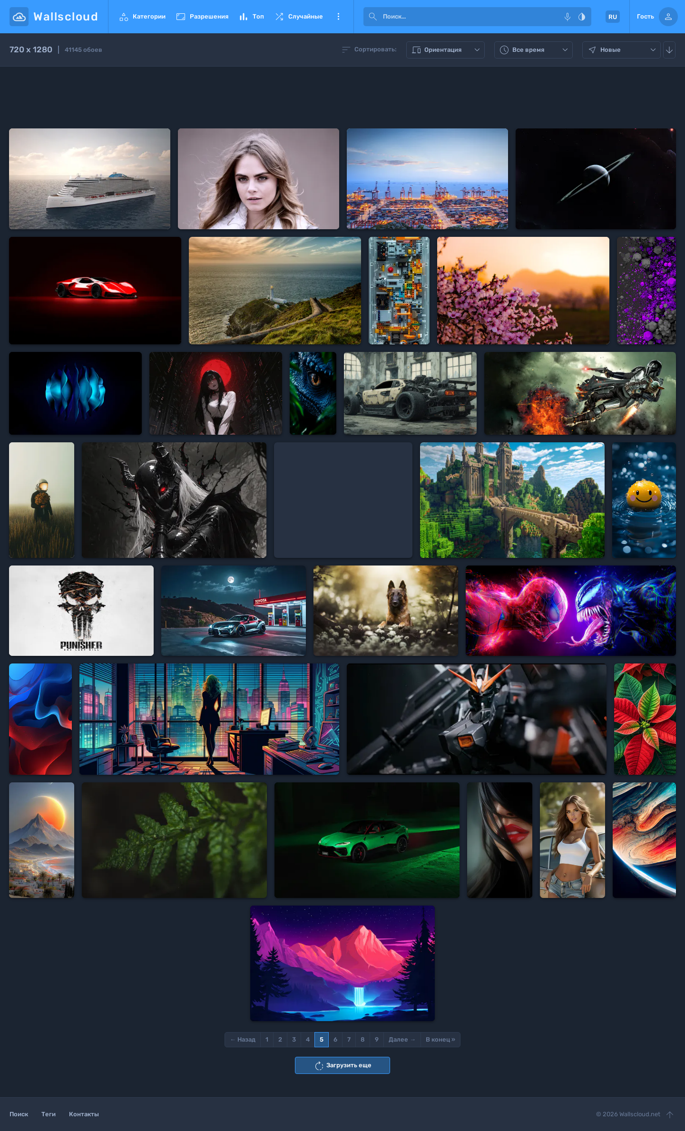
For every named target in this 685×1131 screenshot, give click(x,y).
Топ (251, 16)
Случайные (298, 16)
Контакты (84, 1114)
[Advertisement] (342, 97)
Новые (623, 50)
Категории (142, 16)
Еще (338, 16)
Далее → (402, 1039)
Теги (48, 1114)
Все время (535, 50)
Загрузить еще (342, 1065)
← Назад (242, 1039)
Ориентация (447, 50)
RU (612, 16)
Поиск (19, 1114)
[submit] (372, 16)
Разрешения (201, 16)
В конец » (440, 1039)
